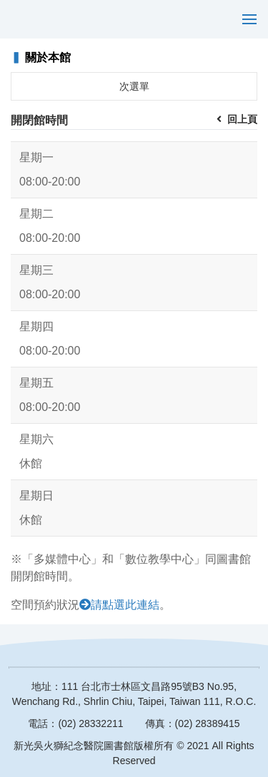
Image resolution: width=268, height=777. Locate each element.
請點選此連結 (125, 605)
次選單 (134, 86)
